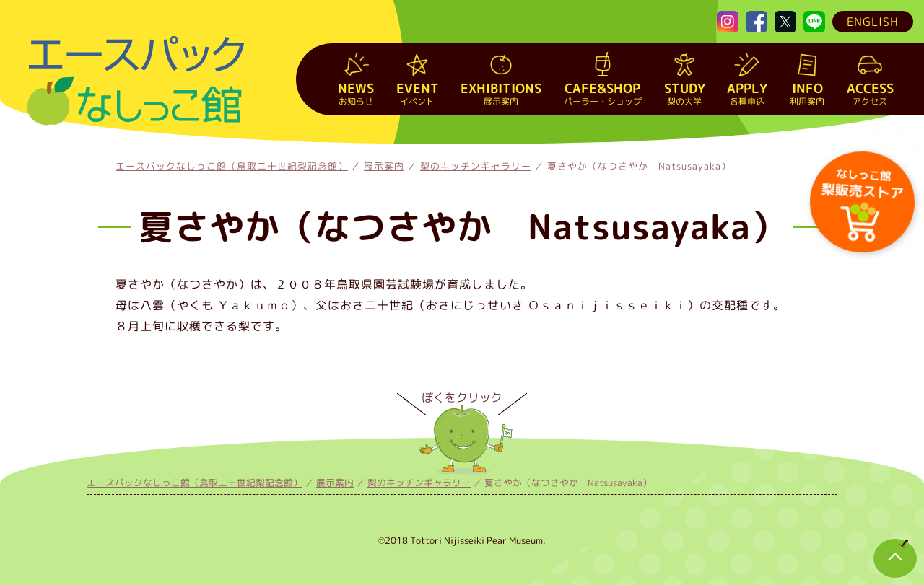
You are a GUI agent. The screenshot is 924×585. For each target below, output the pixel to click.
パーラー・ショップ (603, 93)
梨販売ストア (861, 182)
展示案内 (501, 93)
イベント (417, 93)
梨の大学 (684, 93)
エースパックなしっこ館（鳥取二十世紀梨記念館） (232, 165)
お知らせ (356, 93)
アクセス (870, 93)
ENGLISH (873, 22)
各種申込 (747, 93)
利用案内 (807, 93)
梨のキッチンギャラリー (475, 165)
